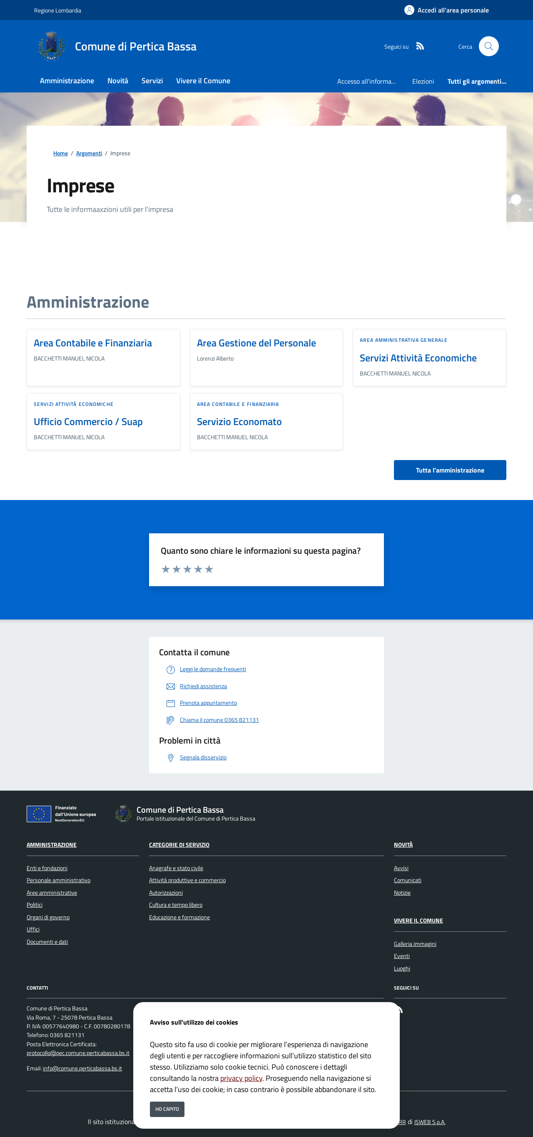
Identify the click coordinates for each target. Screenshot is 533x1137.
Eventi (402, 955)
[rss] (416, 46)
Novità (403, 844)
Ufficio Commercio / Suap (88, 421)
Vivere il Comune (418, 920)
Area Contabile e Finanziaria (93, 342)
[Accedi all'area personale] (446, 10)
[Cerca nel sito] (489, 46)
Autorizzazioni (166, 892)
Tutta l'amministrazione (450, 470)
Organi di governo (48, 917)
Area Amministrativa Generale (404, 340)
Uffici (33, 929)
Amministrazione (52, 844)
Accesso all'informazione (371, 81)
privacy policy (241, 1078)
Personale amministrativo (58, 880)
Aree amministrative (52, 892)
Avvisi (401, 868)
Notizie (402, 892)
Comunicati (407, 880)
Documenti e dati (47, 941)
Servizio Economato (239, 421)
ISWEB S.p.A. (430, 1122)
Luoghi (402, 968)
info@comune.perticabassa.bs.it (82, 1068)
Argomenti (89, 153)
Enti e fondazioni (47, 868)
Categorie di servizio (179, 844)
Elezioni (423, 81)
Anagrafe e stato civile (176, 868)
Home (60, 153)
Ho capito (167, 1109)
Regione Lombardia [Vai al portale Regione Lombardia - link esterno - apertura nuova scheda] (57, 10)
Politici (34, 904)
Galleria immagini (415, 943)
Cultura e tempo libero (175, 904)
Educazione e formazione (179, 917)
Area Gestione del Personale (256, 342)
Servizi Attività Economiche (418, 357)
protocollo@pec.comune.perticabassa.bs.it (78, 1052)
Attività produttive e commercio (187, 880)
